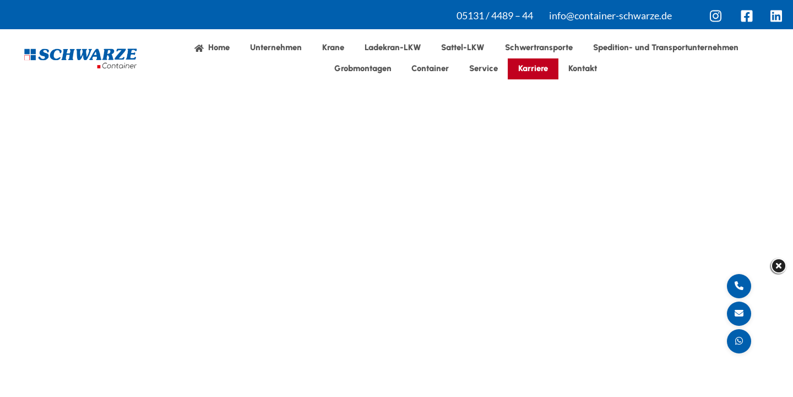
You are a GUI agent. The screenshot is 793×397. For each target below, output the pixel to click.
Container (430, 68)
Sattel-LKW (463, 47)
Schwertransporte (539, 47)
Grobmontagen (363, 68)
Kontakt (582, 68)
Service (483, 68)
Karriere (533, 68)
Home (212, 47)
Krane (333, 47)
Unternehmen (276, 47)
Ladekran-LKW (393, 47)
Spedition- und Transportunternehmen (665, 47)
